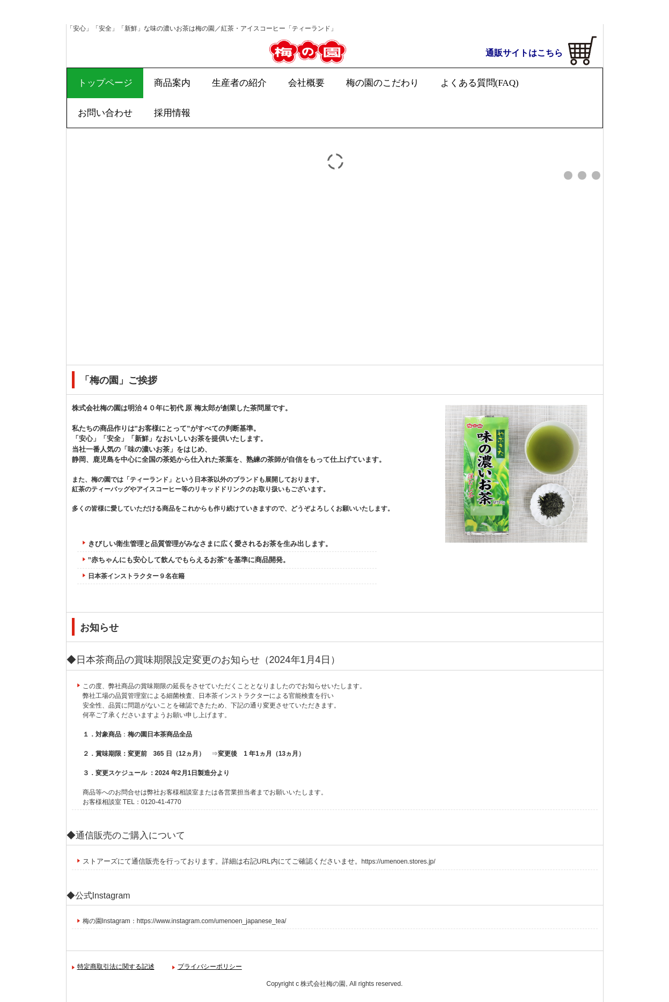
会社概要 (306, 83)
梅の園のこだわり (382, 83)
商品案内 (172, 83)
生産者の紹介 (239, 83)
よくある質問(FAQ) (479, 83)
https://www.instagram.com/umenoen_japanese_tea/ (211, 921)
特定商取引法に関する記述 (116, 966)
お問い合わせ (105, 113)
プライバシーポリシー (210, 966)
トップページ (105, 83)
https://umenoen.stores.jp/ (399, 861)
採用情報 (172, 113)
